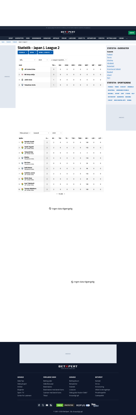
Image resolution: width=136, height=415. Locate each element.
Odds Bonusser (48, 384)
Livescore (72, 38)
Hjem (3, 42)
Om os (97, 384)
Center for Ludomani (24, 395)
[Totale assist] (67, 138)
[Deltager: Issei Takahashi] (29, 183)
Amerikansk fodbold (113, 69)
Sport (11, 38)
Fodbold (15, 42)
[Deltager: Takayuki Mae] (28, 152)
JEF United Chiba (29, 143)
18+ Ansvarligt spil (76, 411)
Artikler (56, 38)
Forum (64, 38)
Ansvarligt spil (74, 395)
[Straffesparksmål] (80, 65)
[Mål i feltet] (93, 65)
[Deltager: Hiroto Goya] (28, 178)
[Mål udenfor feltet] (100, 65)
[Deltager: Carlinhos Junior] (29, 173)
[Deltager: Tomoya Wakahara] (30, 188)
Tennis (109, 57)
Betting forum (74, 381)
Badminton (120, 97)
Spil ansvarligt (51, 28)
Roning (129, 100)
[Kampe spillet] (47, 138)
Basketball (110, 66)
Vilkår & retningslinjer (102, 389)
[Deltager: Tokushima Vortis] (30, 85)
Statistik (101, 38)
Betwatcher (91, 38)
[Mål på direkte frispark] (87, 65)
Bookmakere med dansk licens (53, 389)
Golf (133, 93)
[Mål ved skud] (73, 65)
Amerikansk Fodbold (122, 90)
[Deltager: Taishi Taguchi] (29, 147)
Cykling (127, 93)
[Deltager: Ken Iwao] (27, 162)
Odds (28, 38)
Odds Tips (20, 381)
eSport (109, 75)
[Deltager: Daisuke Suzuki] (29, 141)
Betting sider (47, 381)
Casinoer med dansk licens (52, 392)
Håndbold (110, 63)
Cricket (110, 100)
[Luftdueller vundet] (93, 138)
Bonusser (47, 38)
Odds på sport (22, 384)
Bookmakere (36, 38)
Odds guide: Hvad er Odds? (78, 392)
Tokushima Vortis (29, 159)
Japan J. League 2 (44, 52)
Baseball (110, 72)
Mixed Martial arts (120, 100)
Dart (108, 78)
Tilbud (45, 395)
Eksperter (20, 389)
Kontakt (98, 381)
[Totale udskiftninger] (73, 138)
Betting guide (111, 38)
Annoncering (99, 386)
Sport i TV (81, 38)
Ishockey (110, 60)
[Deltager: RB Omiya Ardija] (29, 74)
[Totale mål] (53, 65)
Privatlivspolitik (100, 392)
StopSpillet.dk (87, 28)
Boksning (128, 97)
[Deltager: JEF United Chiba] (29, 69)
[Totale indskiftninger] (80, 138)
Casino (121, 38)
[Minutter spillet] (87, 138)
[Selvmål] (60, 65)
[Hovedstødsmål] (67, 65)
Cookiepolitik (99, 395)
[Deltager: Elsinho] (26, 157)
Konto (132, 33)
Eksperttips (19, 38)
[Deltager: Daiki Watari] (28, 168)
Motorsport (111, 97)
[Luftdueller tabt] (100, 138)
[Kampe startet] (53, 138)
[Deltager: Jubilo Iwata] (28, 80)
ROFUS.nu (65, 28)
